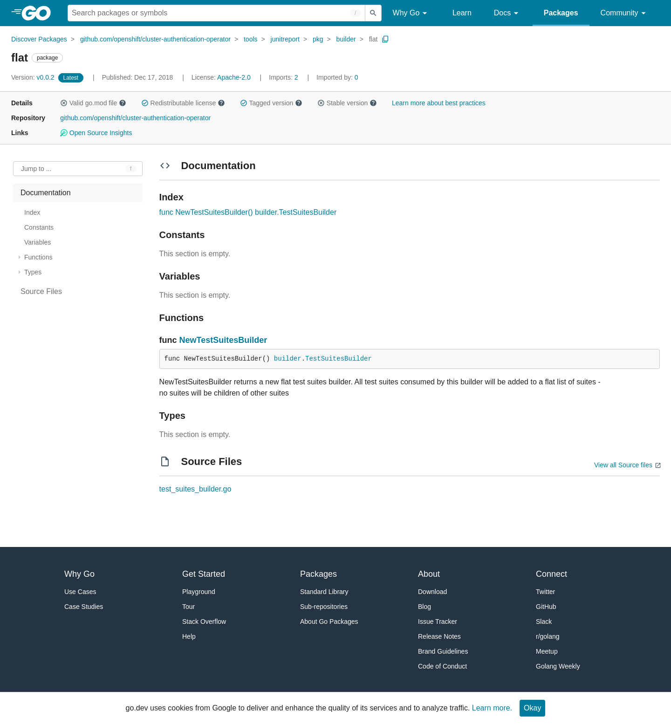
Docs (507, 13)
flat (373, 39)
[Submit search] (373, 13)
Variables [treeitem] (37, 242)
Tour (188, 606)
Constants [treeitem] (39, 227)
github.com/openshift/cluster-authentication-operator (155, 39)
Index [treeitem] (32, 212)
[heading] (39, 13)
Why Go (411, 13)
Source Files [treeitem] (41, 291)
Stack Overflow (204, 621)
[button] (64, 103)
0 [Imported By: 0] (337, 77)
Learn (462, 13)
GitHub (546, 606)
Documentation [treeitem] (46, 193)
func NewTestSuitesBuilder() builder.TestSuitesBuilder (248, 212)
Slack (544, 621)
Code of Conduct (442, 666)
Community (625, 13)
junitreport (285, 39)
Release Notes (439, 636)
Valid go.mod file (93, 103)
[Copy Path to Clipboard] (385, 39)
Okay (532, 708)
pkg (318, 39)
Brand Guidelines (443, 651)
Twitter (545, 591)
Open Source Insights (96, 133)
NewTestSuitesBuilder (223, 340)
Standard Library (324, 591)
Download (432, 591)
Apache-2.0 (234, 77)
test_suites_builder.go (195, 489)
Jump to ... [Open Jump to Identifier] (36, 168)
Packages (561, 13)
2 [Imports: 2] (284, 77)
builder (346, 39)
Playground (198, 591)
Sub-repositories (324, 606)
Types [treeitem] (32, 272)
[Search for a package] (216, 13)
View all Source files (623, 465)
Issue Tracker (437, 621)
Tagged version (271, 103)
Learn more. (492, 708)
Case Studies (83, 606)
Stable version (347, 103)
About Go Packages (329, 621)
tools (251, 39)
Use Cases (80, 591)
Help (189, 636)
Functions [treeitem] (38, 257)
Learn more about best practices (439, 103)
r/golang (548, 636)
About (429, 574)
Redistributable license (183, 103)
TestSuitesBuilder (338, 358)
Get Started (203, 574)
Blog (424, 606)
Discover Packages (39, 39)
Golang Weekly (558, 666)
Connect (551, 574)
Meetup (547, 651)
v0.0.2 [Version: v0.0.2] (33, 77)
